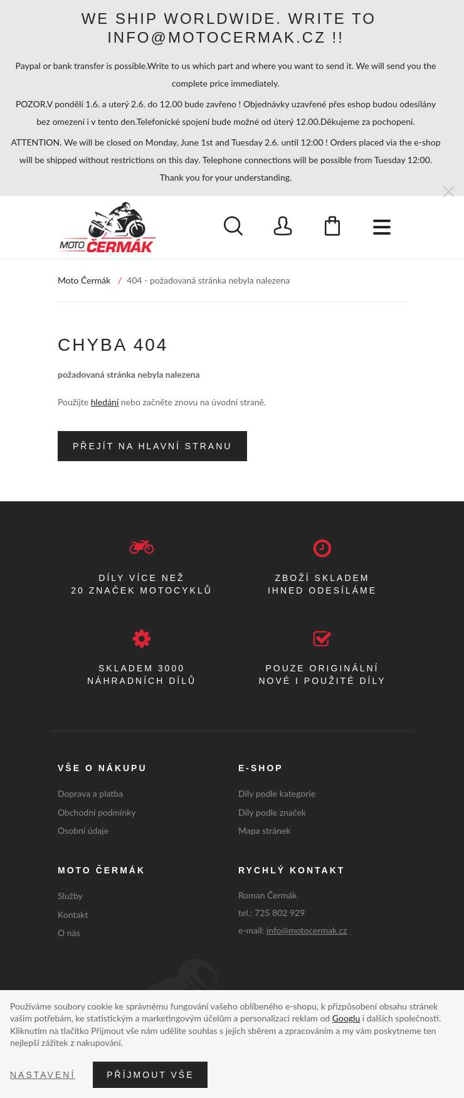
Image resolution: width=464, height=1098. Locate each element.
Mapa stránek (264, 830)
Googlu (346, 1018)
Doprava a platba (90, 793)
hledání (105, 402)
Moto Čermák (84, 280)
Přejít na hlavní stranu (152, 446)
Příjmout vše (150, 1075)
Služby (70, 895)
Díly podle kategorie (276, 793)
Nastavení (42, 1075)
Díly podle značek (272, 812)
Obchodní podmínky (97, 812)
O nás (69, 932)
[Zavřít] (448, 192)
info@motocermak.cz (306, 930)
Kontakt (73, 914)
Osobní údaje (83, 830)
